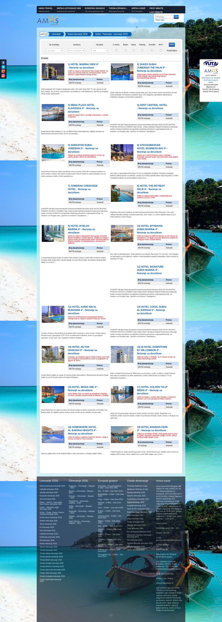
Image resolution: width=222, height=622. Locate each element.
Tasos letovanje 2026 (48, 524)
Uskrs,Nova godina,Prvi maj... (94, 11)
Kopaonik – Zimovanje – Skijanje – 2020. (82, 512)
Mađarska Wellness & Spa (137, 489)
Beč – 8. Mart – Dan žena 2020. (110, 491)
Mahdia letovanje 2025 (136, 547)
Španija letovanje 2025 (136, 492)
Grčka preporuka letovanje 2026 (52, 486)
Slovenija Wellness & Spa (137, 486)
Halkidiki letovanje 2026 (49, 489)
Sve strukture (75, 50)
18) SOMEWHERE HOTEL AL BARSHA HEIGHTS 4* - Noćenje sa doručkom (82, 430)
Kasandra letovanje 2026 (49, 496)
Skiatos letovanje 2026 (49, 521)
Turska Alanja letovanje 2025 (51, 553)
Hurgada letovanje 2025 (136, 506)
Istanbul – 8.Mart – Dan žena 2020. (109, 503)
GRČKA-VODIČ (139, 8)
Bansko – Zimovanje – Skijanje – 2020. (82, 492)
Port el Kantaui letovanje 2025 (139, 532)
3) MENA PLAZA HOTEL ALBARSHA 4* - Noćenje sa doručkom (83, 108)
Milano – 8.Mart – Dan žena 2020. (109, 522)
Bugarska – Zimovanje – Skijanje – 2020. (82, 487)
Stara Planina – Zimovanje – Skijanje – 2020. (80, 522)
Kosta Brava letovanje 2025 (138, 499)
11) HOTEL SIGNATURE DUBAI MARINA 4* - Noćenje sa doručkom (150, 270)
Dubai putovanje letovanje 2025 (139, 512)
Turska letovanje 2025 (48, 550)
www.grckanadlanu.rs (164, 583)
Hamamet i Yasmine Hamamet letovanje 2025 (139, 536)
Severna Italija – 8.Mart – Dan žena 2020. (110, 517)
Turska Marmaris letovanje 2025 (52, 570)
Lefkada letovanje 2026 (49, 534)
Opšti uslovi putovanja (165, 574)
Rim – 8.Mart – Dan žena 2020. (110, 526)
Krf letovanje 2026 (47, 527)
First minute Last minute (156, 10)
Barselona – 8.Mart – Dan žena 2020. (110, 545)
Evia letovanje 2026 (47, 530)
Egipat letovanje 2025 (135, 502)
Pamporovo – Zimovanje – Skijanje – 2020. (79, 502)
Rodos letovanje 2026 (48, 544)
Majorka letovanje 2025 (136, 496)
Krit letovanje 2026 (47, 540)
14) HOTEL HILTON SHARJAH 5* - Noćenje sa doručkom (82, 350)
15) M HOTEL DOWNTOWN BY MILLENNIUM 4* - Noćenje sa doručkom (152, 350)
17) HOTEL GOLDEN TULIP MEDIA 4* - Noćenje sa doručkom (152, 390)
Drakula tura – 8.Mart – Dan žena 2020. (109, 550)
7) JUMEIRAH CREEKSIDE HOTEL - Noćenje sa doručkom (83, 189)
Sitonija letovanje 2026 (49, 492)
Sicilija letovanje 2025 (135, 522)
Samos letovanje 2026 (48, 547)
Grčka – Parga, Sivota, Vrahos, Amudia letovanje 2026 (52, 513)
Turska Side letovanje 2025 (50, 573)
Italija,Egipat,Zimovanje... (117, 11)
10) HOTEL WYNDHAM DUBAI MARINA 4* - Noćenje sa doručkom (149, 229)
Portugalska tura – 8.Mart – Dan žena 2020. (110, 555)
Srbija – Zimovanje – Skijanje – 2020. (81, 507)
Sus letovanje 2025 (134, 540)
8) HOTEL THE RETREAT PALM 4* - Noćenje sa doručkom (151, 189)
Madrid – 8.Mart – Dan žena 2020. (109, 535)
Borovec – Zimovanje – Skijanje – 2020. (81, 497)
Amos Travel (46, 8)
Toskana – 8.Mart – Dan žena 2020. (109, 540)
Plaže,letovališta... (138, 11)
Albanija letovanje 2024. (136, 525)
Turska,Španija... (118, 8)
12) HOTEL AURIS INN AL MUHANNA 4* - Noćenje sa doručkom (83, 310)
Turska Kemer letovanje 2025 (51, 557)
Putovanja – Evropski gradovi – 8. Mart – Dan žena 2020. (110, 487)
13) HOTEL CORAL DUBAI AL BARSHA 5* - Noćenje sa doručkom (151, 310)
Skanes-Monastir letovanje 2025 (139, 543)
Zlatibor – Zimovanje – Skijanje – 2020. (82, 517)
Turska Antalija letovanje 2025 (51, 563)
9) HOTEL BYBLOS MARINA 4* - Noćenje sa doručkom (81, 229)
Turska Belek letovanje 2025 (51, 560)
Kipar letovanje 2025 (135, 515)
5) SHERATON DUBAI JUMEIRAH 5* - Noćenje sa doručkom (83, 148)
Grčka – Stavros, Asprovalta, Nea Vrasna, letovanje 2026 (51, 503)
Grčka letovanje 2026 (69, 8)
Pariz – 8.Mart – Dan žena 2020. (111, 508)
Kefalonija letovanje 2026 (50, 537)
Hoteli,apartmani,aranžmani (66, 11)
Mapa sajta (160, 20)
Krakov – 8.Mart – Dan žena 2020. (109, 512)
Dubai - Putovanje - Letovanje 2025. (111, 34)
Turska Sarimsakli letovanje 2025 (50, 580)
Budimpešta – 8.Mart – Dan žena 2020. (111, 495)
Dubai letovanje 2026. (78, 34)
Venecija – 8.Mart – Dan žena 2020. (109, 530)
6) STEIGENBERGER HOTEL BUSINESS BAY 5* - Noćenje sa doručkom (152, 148)
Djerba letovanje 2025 (135, 550)
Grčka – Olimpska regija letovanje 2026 (49, 508)
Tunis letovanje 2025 (135, 528)
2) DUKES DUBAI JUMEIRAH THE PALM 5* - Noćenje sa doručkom (151, 67)
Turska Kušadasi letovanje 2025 (52, 576)
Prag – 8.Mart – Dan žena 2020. (110, 499)
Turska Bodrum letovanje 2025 (52, 566)
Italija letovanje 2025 (135, 519)
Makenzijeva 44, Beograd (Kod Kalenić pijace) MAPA (211, 80)
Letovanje (56, 34)
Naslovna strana (44, 11)
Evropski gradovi (95, 8)
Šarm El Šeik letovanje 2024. (138, 509)
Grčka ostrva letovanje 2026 (51, 517)
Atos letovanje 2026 (47, 499)
